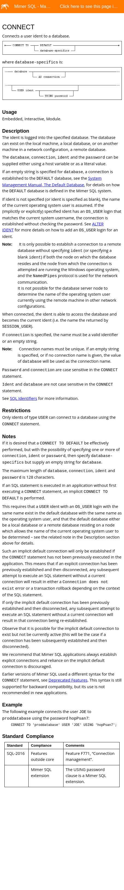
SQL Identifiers (23, 398)
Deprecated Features (68, 680)
